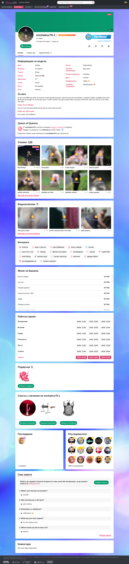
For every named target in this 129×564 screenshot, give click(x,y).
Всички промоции (41, 7)
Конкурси (53, 7)
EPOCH (41, 557)
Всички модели (7, 7)
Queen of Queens (57, 127)
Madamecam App (64, 7)
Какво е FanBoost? (104, 41)
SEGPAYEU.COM (48, 557)
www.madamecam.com (27, 557)
